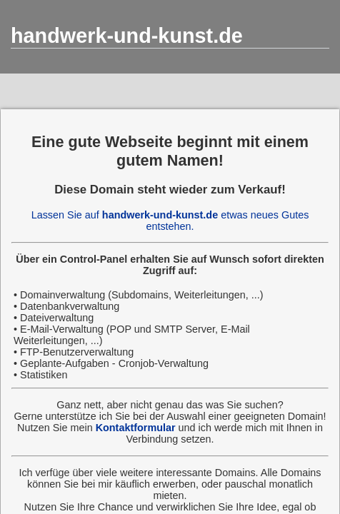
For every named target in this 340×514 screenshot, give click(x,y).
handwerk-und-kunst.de (127, 35)
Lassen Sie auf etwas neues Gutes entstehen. (170, 220)
